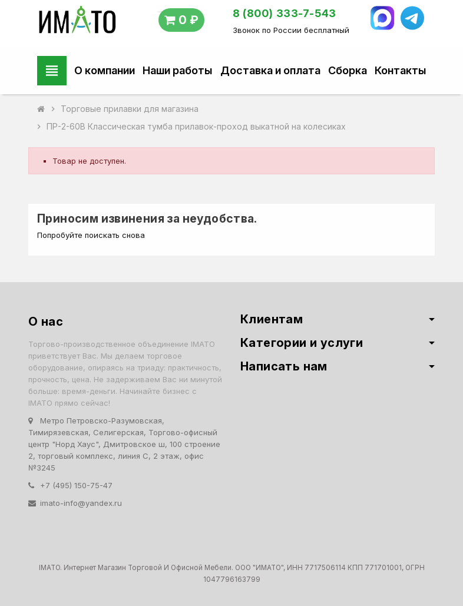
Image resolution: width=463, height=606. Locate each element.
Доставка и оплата (270, 70)
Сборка (347, 70)
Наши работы (177, 70)
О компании (104, 70)
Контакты (400, 70)
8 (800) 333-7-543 (284, 13)
